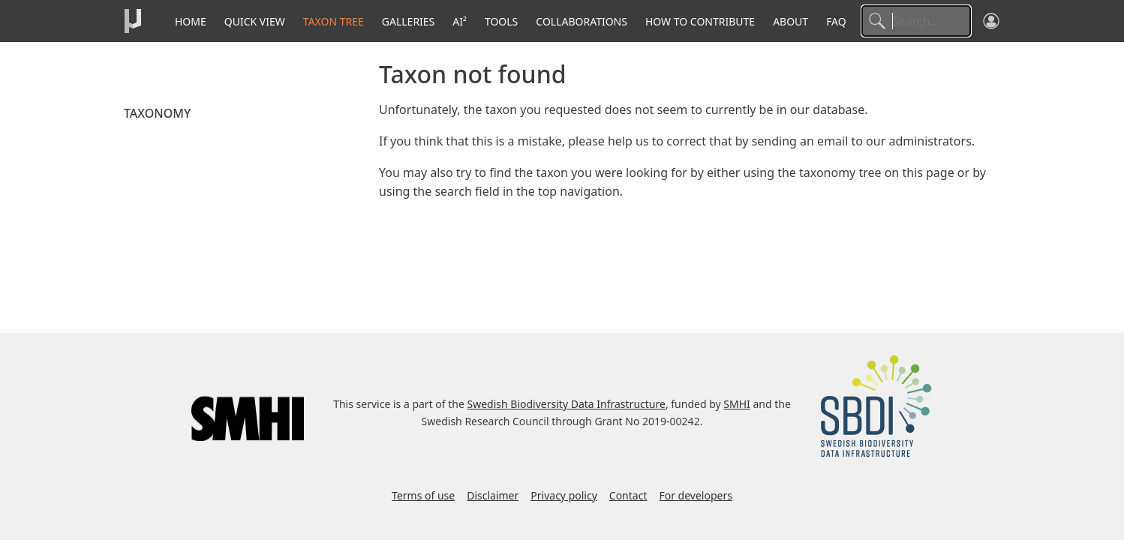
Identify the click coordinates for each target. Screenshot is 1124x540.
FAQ (836, 21)
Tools (501, 21)
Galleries (408, 21)
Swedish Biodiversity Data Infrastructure (566, 404)
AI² (459, 21)
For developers (695, 495)
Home (190, 21)
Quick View (254, 21)
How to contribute (700, 21)
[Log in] (991, 21)
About (790, 21)
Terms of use (423, 495)
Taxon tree (333, 21)
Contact (628, 495)
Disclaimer (492, 495)
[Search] (916, 21)
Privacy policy (563, 495)
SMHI (736, 404)
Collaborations (581, 21)
